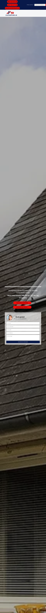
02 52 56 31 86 (12, 1)
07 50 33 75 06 (12, 5)
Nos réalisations (22, 303)
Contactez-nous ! (22, 307)
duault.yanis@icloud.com (12, 8)
